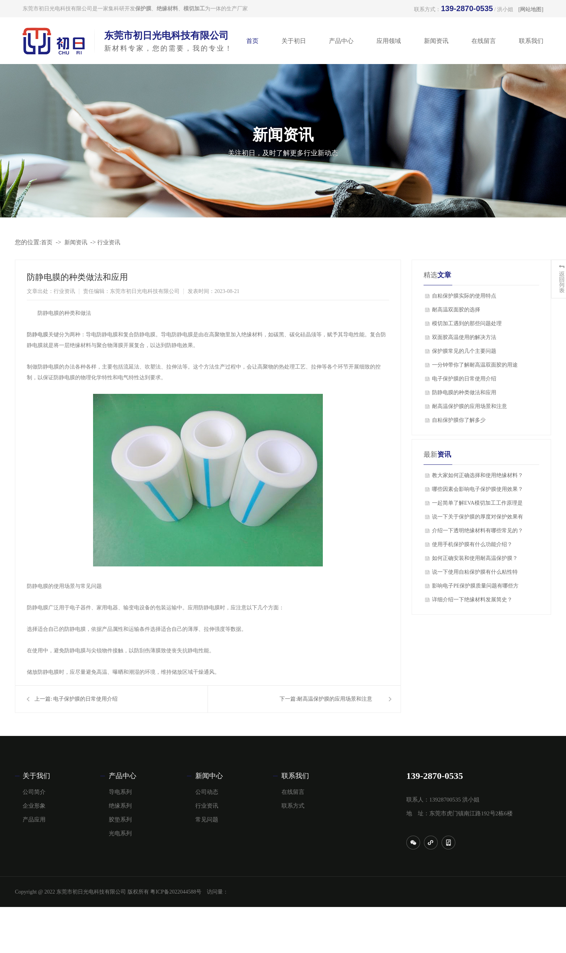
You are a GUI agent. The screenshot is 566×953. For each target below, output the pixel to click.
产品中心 (341, 41)
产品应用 (34, 819)
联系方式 (292, 806)
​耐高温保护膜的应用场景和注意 (334, 699)
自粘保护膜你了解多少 (459, 420)
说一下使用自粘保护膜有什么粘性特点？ (475, 574)
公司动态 (206, 792)
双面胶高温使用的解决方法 (464, 337)
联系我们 (531, 41)
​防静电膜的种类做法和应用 (464, 392)
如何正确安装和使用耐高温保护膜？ (475, 558)
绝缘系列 (120, 806)
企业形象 (34, 806)
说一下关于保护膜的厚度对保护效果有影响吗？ (477, 519)
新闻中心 (209, 776)
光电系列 (120, 833)
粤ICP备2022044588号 (175, 892)
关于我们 (36, 776)
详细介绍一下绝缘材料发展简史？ (472, 599)
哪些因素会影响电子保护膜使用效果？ (477, 489)
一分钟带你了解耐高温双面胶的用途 (475, 365)
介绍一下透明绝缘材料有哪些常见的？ (477, 530)
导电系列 (120, 792)
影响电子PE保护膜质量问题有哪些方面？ (475, 588)
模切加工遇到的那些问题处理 (467, 323)
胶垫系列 (120, 819)
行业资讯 (108, 242)
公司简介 (34, 792)
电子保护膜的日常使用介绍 (85, 699)
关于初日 (293, 41)
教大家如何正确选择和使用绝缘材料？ (477, 475)
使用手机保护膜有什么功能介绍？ (472, 544)
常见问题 (206, 819)
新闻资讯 (436, 41)
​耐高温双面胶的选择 (456, 310)
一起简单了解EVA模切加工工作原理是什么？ (477, 505)
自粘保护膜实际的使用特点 (464, 296)
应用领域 (388, 41)
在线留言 (483, 41)
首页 (252, 41)
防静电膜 (37, 334)
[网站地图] (531, 9)
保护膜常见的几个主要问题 (464, 351)
